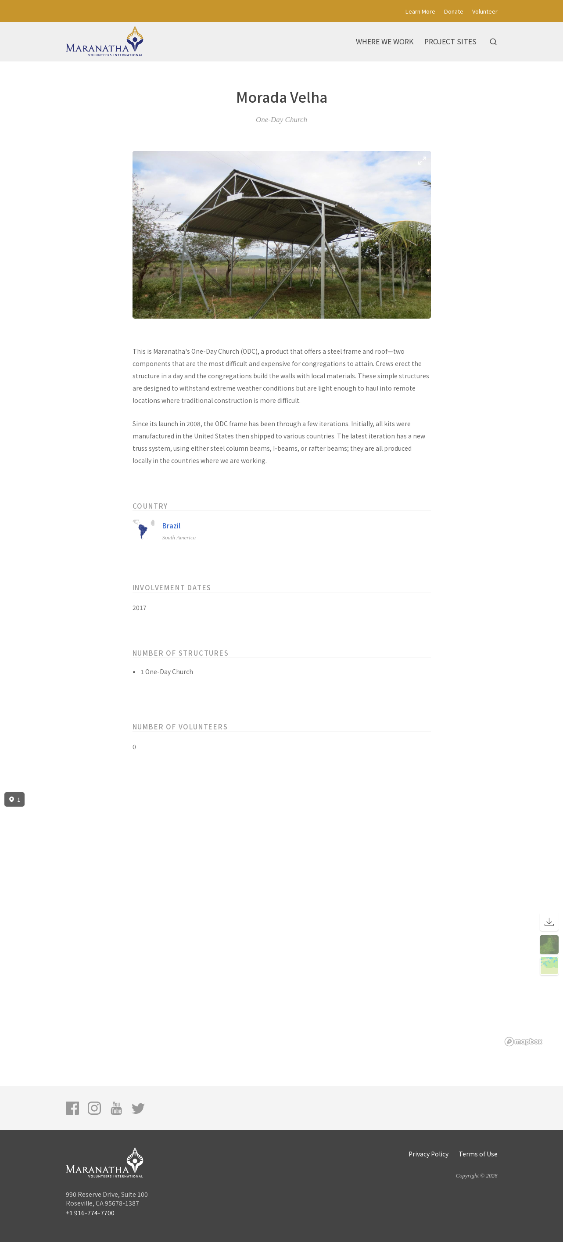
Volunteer (485, 11)
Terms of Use (478, 1153)
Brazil (171, 525)
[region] (281, 919)
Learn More (420, 11)
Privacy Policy (428, 1153)
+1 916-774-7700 (90, 1212)
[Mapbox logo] (523, 1042)
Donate (453, 11)
